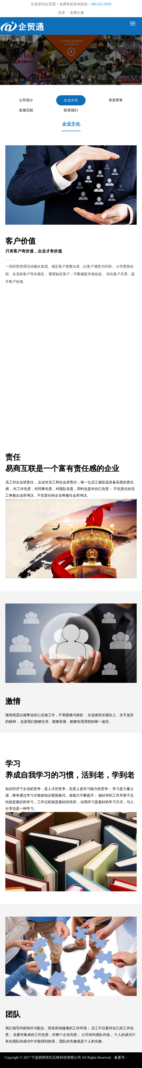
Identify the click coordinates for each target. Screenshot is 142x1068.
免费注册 (77, 13)
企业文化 (71, 100)
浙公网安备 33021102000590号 (85, 1063)
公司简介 (26, 100)
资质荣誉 (116, 100)
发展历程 (26, 110)
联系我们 (71, 110)
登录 (61, 13)
